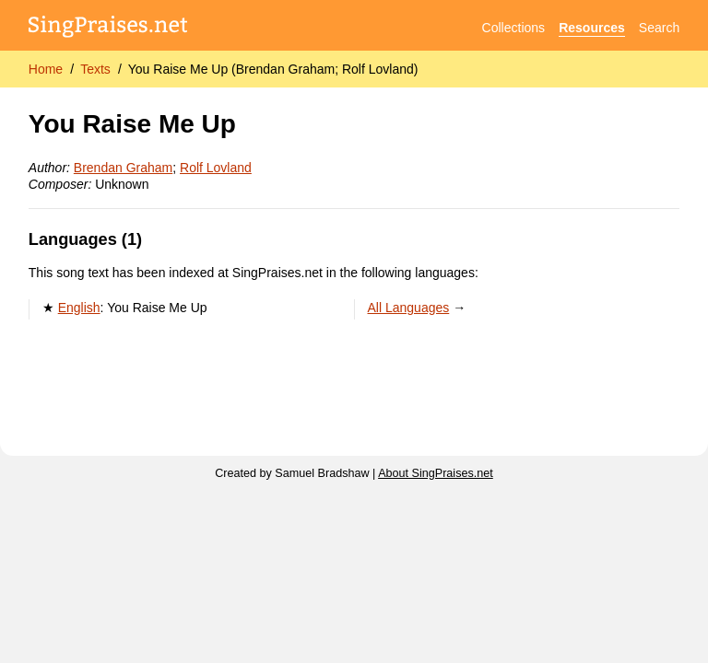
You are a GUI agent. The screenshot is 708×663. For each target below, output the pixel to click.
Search (659, 27)
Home (46, 69)
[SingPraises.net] (108, 28)
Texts (95, 69)
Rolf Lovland (216, 167)
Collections (513, 27)
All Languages (409, 307)
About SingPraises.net (435, 473)
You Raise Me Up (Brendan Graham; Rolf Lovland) (273, 69)
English (79, 307)
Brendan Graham (123, 167)
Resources (592, 27)
